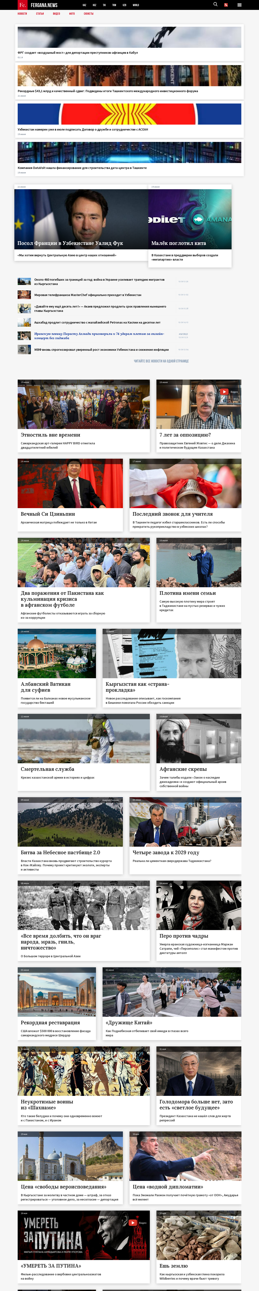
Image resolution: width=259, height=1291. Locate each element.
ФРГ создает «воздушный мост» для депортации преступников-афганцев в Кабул (39, 58)
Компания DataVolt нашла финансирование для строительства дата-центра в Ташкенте (212, 58)
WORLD (141, 5)
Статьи (41, 14)
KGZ (96, 5)
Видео (59, 14)
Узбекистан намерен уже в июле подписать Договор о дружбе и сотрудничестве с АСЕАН (155, 58)
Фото (75, 14)
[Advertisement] (218, 229)
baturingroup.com (154, 1287)
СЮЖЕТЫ (93, 14)
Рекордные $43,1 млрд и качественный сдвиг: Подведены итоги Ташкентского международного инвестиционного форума (97, 63)
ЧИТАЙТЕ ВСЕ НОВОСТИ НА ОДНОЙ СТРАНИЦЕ (161, 263)
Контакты (26, 1281)
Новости (23, 14)
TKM (117, 5)
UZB (128, 5)
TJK (106, 5)
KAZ (85, 5)
